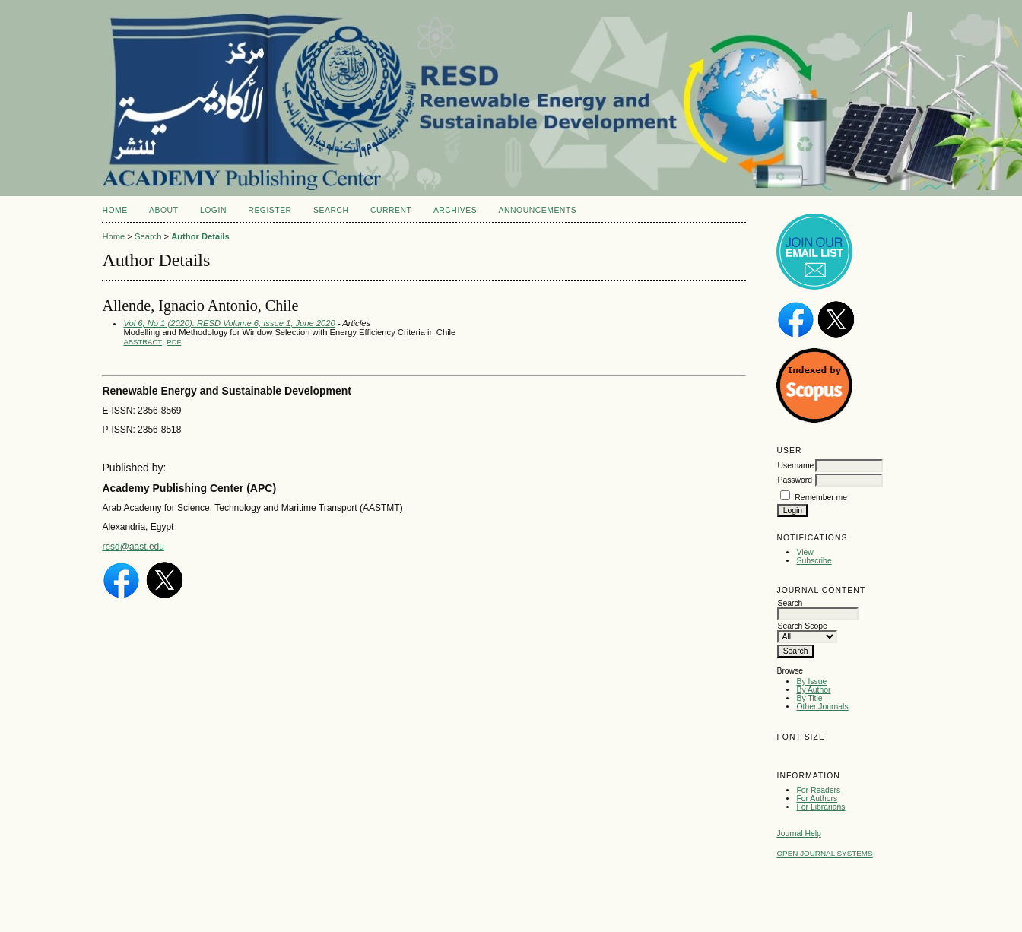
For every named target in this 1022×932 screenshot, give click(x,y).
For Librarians (820, 807)
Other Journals (822, 706)
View (804, 552)
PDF (174, 342)
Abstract (142, 342)
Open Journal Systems (824, 853)
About (163, 210)
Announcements (538, 210)
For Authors (816, 798)
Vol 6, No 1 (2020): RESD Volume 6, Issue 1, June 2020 (229, 323)
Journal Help (798, 833)
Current (390, 210)
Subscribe (813, 560)
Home (114, 210)
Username (795, 465)
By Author (813, 690)
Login (213, 210)
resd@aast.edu (133, 546)
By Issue (811, 681)
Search (330, 210)
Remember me (821, 497)
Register (269, 210)
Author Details (200, 236)
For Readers (818, 790)
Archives (455, 210)
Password (794, 480)
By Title (809, 698)
